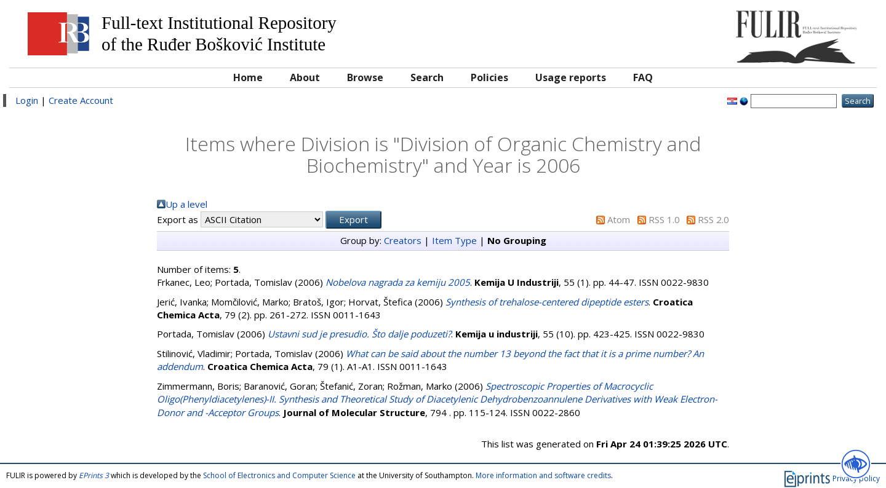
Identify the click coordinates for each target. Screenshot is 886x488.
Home (248, 77)
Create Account (81, 100)
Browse (365, 77)
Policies (489, 77)
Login (26, 100)
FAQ (643, 77)
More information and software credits (543, 475)
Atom (618, 219)
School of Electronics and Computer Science (279, 475)
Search (427, 77)
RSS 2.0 (713, 219)
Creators (402, 240)
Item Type (454, 240)
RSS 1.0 (664, 219)
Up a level (186, 204)
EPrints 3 (94, 475)
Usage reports (570, 77)
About (305, 77)
